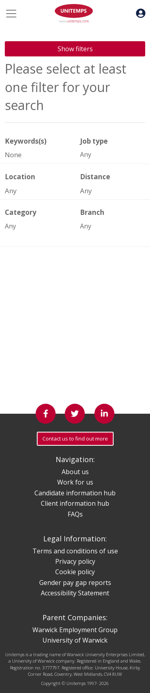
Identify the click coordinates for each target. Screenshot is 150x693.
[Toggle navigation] (11, 14)
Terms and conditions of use (75, 551)
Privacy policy (75, 561)
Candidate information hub (75, 493)
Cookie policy (75, 571)
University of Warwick (75, 640)
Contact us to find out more (75, 438)
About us (75, 471)
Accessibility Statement (75, 593)
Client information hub (75, 503)
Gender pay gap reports (75, 582)
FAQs (75, 514)
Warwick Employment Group (75, 629)
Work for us (75, 482)
